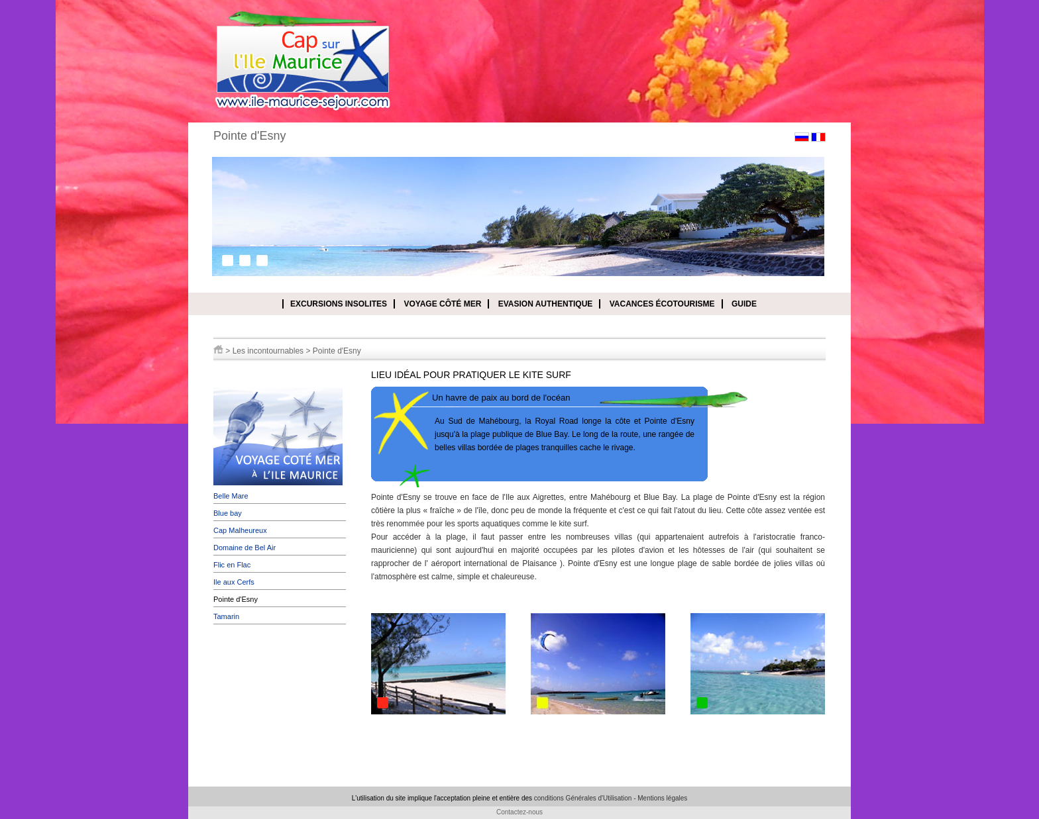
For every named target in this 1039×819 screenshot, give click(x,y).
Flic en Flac (231, 565)
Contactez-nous (519, 812)
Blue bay (227, 513)
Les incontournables (268, 351)
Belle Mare (230, 496)
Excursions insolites (338, 304)
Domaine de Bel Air (244, 548)
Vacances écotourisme (662, 304)
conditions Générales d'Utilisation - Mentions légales (610, 798)
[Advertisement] (279, 707)
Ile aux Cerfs (233, 582)
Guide (744, 304)
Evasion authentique (545, 304)
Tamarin (226, 616)
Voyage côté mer (442, 304)
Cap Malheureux (240, 530)
